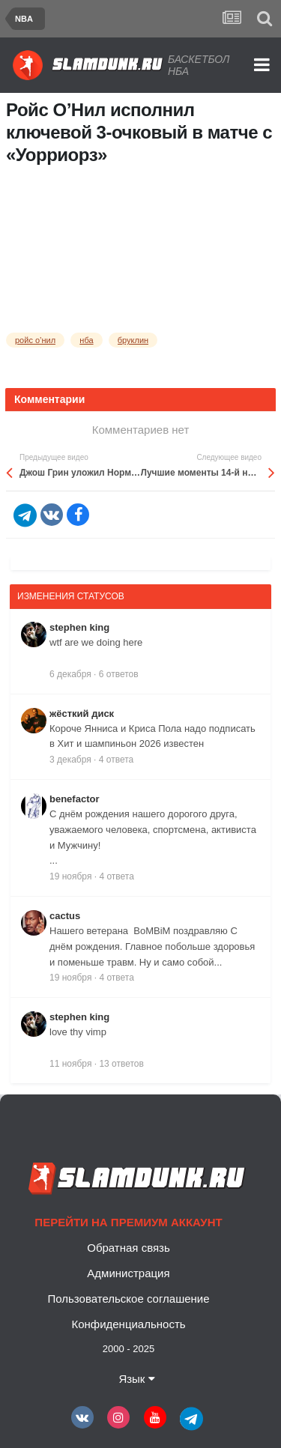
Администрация (128, 1273)
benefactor (74, 799)
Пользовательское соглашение (128, 1298)
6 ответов (119, 674)
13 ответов (121, 1063)
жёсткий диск (81, 713)
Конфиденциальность (128, 1324)
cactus (64, 915)
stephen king (79, 627)
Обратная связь (128, 1247)
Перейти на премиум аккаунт (128, 1222)
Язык (136, 1378)
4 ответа (116, 759)
